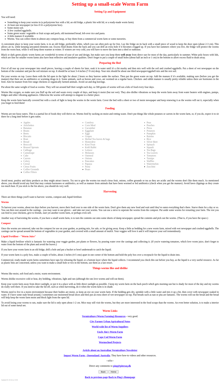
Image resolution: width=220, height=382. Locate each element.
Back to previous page (96, 377)
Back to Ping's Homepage (121, 377)
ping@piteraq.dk (122, 366)
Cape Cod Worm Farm (110, 337)
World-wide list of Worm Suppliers (110, 326)
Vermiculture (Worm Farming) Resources (103, 316)
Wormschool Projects (110, 342)
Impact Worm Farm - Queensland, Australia (87, 355)
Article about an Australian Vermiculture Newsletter (110, 350)
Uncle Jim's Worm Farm (110, 332)
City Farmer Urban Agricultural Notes (110, 321)
